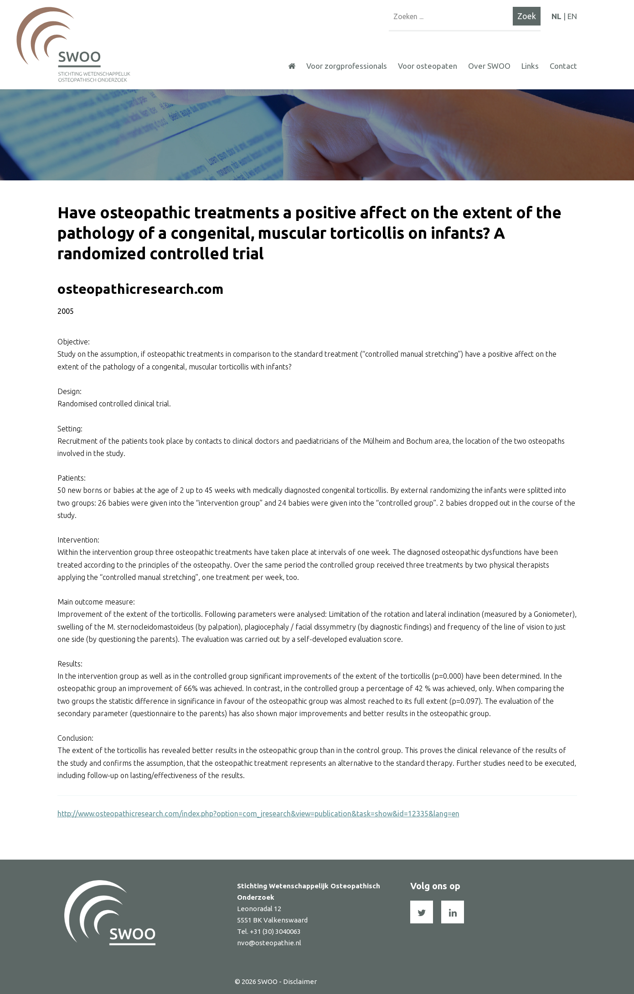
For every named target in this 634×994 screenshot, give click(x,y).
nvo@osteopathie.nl (269, 943)
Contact (563, 65)
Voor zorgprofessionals (346, 65)
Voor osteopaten (427, 65)
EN (572, 16)
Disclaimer (300, 981)
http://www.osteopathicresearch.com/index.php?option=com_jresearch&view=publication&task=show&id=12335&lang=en (258, 814)
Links (530, 65)
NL (557, 16)
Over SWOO (489, 65)
